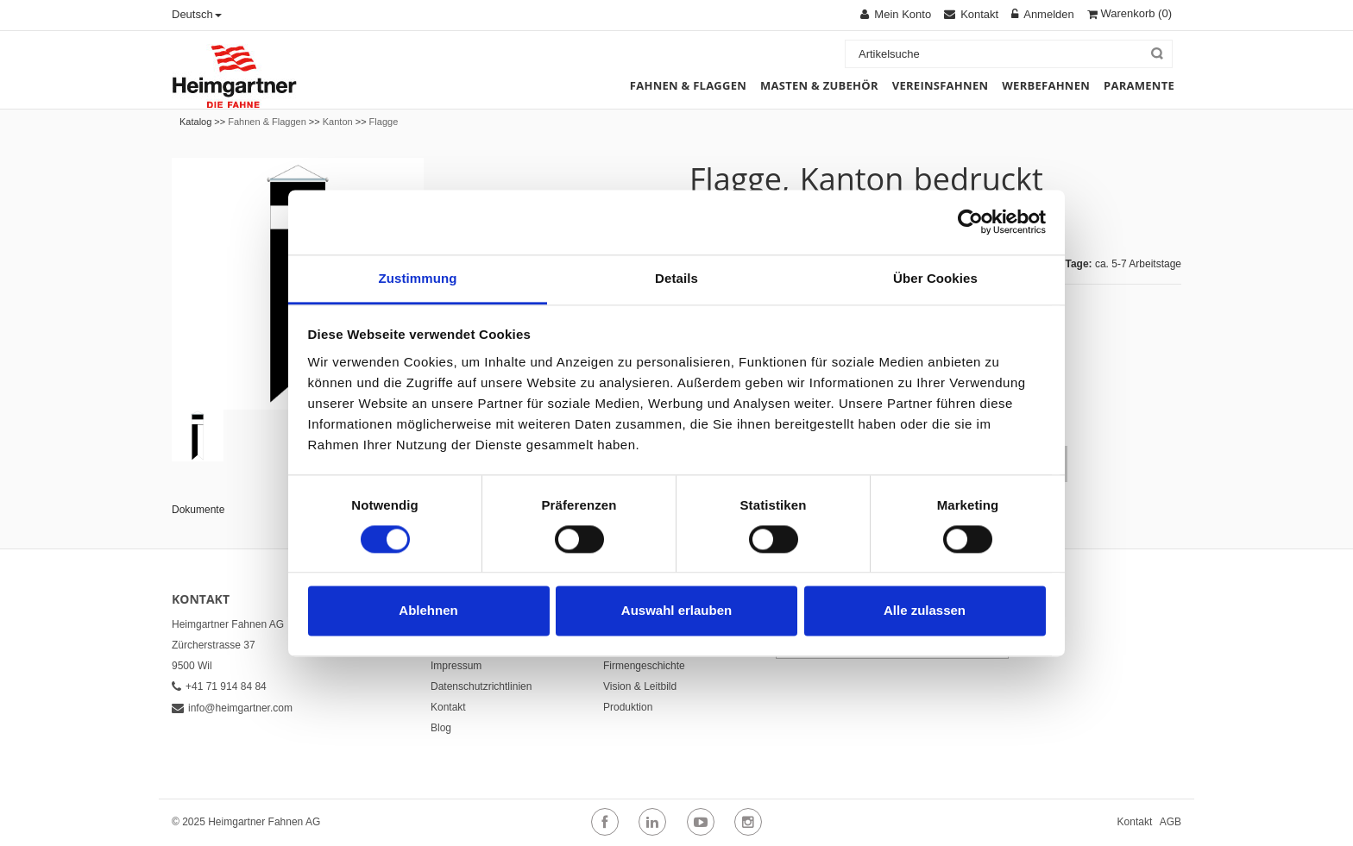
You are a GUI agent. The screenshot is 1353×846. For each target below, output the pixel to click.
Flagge (384, 121)
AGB (1170, 822)
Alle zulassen (925, 611)
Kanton (338, 121)
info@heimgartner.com (232, 708)
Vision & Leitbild (639, 686)
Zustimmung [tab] (418, 278)
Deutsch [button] (197, 14)
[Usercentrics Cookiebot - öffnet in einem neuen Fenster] (970, 222)
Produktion (627, 707)
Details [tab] (676, 278)
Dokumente (198, 510)
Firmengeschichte (644, 666)
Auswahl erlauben (676, 611)
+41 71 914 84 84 (219, 686)
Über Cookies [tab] (935, 278)
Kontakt (448, 707)
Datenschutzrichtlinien (481, 686)
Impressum (456, 666)
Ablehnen (428, 611)
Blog (441, 728)
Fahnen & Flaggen (267, 121)
